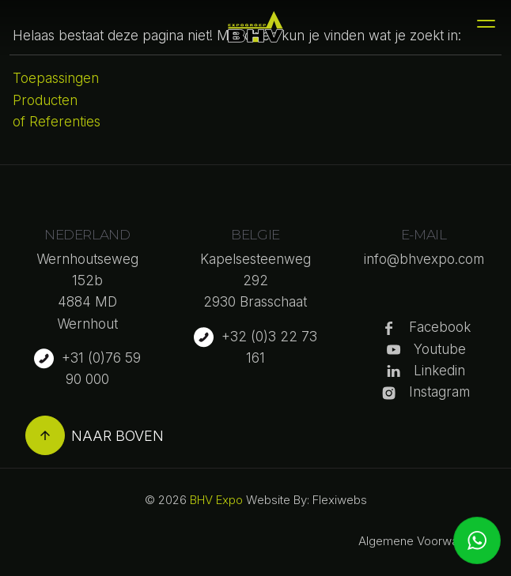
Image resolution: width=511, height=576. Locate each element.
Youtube (440, 349)
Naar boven (94, 435)
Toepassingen (56, 78)
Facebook (440, 327)
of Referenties (56, 122)
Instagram (439, 392)
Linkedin (439, 370)
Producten (45, 100)
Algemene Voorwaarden (423, 540)
